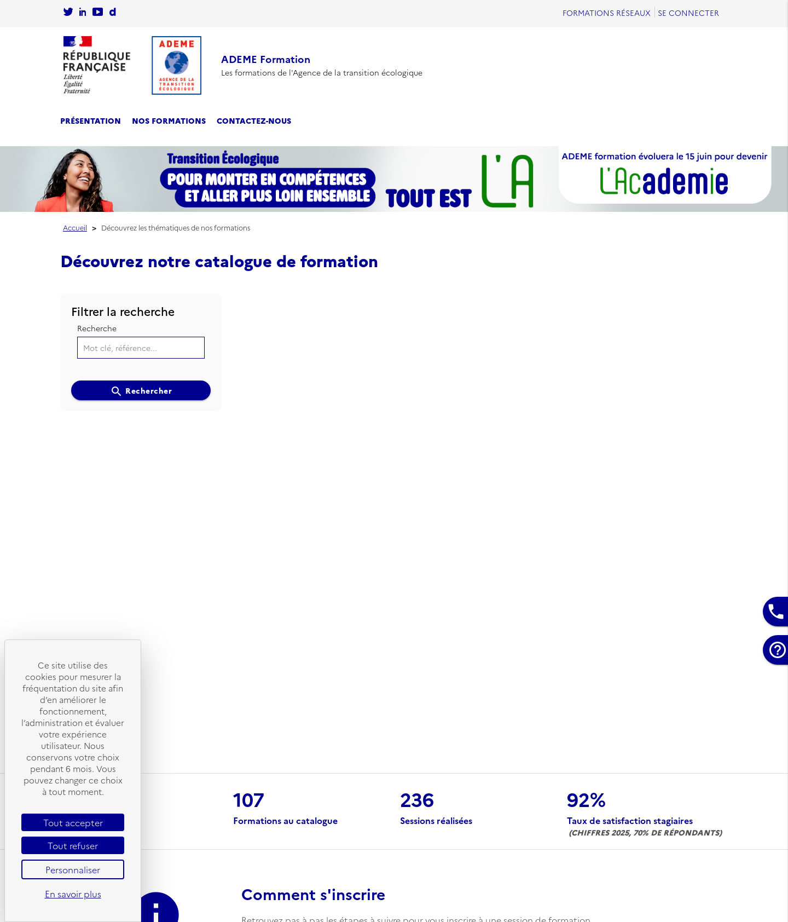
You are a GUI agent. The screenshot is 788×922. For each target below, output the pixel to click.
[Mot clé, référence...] (141, 348)
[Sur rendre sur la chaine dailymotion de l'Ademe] (112, 12)
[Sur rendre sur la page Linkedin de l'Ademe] (82, 12)
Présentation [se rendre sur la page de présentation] (90, 120)
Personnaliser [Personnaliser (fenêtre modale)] (72, 869)
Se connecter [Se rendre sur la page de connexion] (688, 12)
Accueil (75, 227)
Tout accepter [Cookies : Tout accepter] (73, 822)
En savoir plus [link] (73, 894)
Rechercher (141, 391)
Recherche (97, 327)
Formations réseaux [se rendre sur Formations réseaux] (607, 12)
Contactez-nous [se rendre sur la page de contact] (254, 120)
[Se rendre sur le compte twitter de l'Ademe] (68, 12)
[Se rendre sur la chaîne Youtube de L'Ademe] (97, 12)
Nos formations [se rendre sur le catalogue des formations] (169, 120)
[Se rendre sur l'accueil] (132, 65)
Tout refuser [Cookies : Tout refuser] (73, 845)
